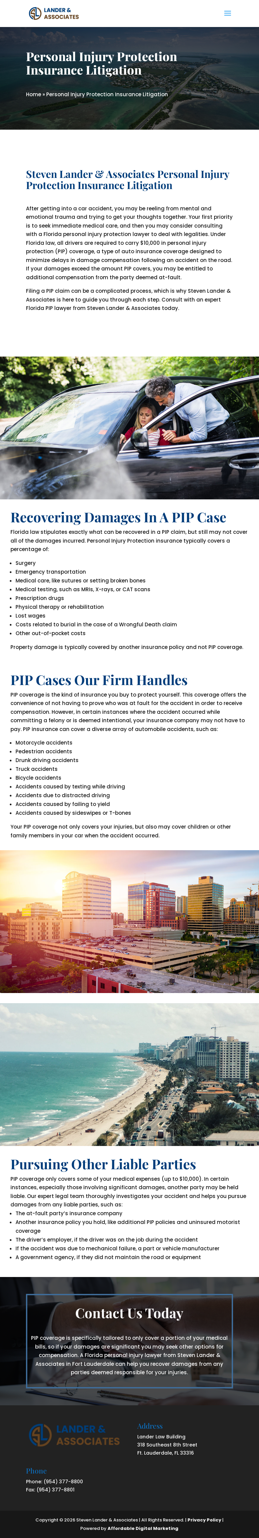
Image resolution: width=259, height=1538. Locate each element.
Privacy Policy (204, 1520)
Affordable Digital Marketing (143, 1528)
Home (33, 94)
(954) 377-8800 (63, 1481)
